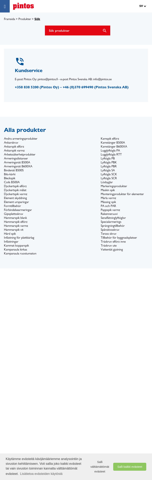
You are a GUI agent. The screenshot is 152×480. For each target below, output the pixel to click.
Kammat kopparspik (16, 245)
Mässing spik (108, 202)
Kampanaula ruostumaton (20, 253)
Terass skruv (108, 233)
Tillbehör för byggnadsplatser (119, 237)
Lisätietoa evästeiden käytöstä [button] (41, 473)
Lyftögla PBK (109, 162)
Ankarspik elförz (14, 146)
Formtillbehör (12, 206)
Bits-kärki (9, 174)
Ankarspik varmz (14, 150)
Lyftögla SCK (109, 174)
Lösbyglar (107, 182)
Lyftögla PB (108, 158)
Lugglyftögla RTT (111, 154)
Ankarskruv (11, 142)
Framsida (9, 19)
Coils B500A (12, 182)
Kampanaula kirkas (15, 249)
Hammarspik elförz (16, 222)
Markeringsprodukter (114, 186)
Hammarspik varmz (16, 226)
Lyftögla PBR (109, 166)
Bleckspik (9, 178)
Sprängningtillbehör (113, 226)
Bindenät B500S (14, 170)
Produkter (24, 19)
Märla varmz (108, 198)
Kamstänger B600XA (114, 146)
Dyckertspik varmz (15, 194)
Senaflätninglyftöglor (113, 218)
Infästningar (11, 241)
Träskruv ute (109, 245)
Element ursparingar (16, 202)
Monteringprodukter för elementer (122, 194)
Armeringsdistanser (16, 158)
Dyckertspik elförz (15, 186)
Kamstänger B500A (113, 142)
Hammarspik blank (15, 218)
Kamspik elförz (110, 138)
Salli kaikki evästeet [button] (129, 466)
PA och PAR (108, 206)
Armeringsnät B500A (17, 162)
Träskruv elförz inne (113, 241)
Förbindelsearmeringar (18, 210)
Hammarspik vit (13, 229)
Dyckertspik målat (15, 190)
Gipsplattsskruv (13, 214)
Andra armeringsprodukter (20, 138)
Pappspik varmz (110, 210)
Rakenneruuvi (109, 214)
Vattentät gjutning (112, 249)
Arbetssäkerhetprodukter (19, 154)
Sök (37, 19)
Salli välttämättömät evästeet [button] (99, 466)
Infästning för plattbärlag (19, 237)
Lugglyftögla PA (110, 150)
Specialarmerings (111, 222)
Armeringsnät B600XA (18, 166)
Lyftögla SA (108, 170)
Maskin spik (108, 190)
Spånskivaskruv (110, 229)
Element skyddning (15, 198)
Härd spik (10, 233)
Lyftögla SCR (109, 178)
